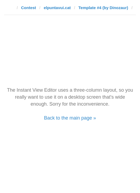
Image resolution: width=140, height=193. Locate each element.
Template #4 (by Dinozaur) (103, 7)
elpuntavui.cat (57, 7)
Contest (28, 7)
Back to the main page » (70, 118)
